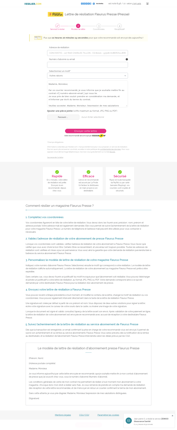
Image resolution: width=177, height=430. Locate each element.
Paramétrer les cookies (108, 415)
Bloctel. (112, 152)
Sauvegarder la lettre (55, 157)
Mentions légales (63, 415)
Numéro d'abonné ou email (62, 59)
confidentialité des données (110, 149)
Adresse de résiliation (59, 47)
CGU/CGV (84, 415)
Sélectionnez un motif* (60, 71)
